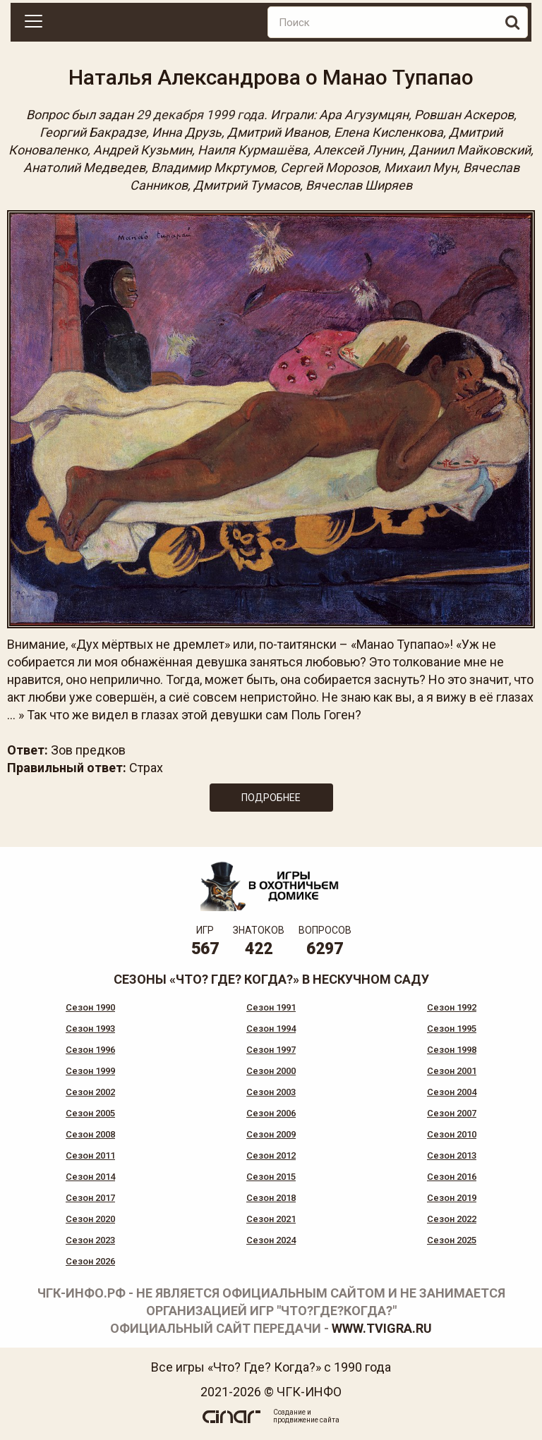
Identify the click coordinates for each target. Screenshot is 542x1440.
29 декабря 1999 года (200, 114)
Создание (289, 1412)
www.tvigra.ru (382, 1328)
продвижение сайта (306, 1420)
